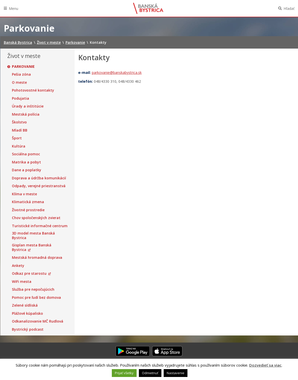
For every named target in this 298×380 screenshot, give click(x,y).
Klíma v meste (24, 194)
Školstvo (19, 122)
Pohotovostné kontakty (33, 90)
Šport (17, 138)
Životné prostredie (28, 210)
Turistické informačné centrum (40, 226)
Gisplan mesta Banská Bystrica (31, 247)
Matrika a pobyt (26, 162)
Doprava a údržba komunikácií (39, 178)
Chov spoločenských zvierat (36, 218)
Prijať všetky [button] (124, 373)
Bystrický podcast (28, 329)
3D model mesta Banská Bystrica (33, 235)
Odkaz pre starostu (29, 273)
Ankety (18, 265)
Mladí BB (19, 130)
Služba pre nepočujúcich (33, 289)
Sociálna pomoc (26, 154)
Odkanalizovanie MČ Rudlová (37, 321)
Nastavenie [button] (175, 373)
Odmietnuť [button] (150, 373)
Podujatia (20, 98)
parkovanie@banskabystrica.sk (117, 72)
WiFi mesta (21, 281)
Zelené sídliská (25, 305)
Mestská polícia (25, 114)
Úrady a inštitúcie (28, 106)
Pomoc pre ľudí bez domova (36, 297)
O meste (19, 82)
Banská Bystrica (148, 8)
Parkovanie (23, 66)
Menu (13, 8)
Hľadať (289, 8)
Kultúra (18, 146)
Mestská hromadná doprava (37, 257)
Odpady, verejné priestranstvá (39, 186)
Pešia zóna (21, 74)
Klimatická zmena (28, 202)
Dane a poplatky (26, 170)
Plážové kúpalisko (27, 313)
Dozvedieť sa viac (265, 365)
